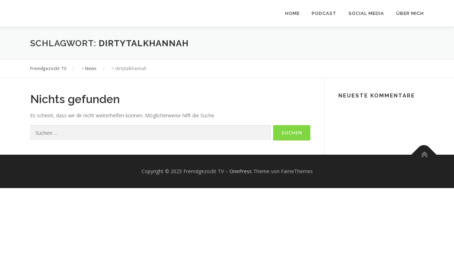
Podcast (324, 13)
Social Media (366, 13)
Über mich (410, 13)
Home (292, 13)
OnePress (240, 171)
